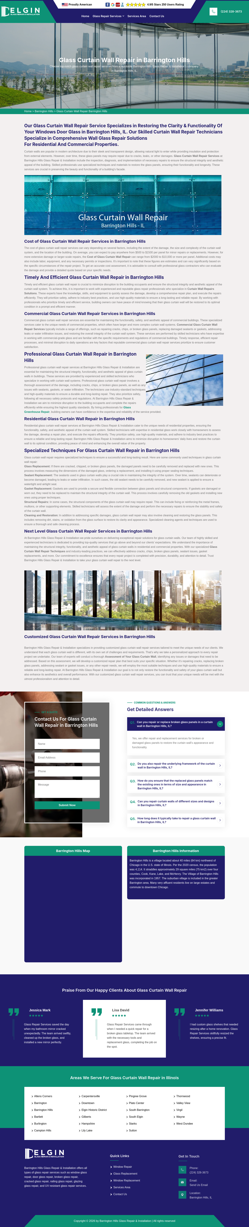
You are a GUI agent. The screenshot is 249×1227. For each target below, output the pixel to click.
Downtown (88, 1103)
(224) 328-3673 (231, 11)
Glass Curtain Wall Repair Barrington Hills (81, 111)
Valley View (183, 1103)
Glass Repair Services (107, 16)
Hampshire (88, 1123)
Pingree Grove (138, 1096)
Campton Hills (42, 1130)
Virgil (179, 1109)
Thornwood (183, 1096)
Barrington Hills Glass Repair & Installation (125, 1220)
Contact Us (156, 16)
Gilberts (86, 1116)
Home (85, 16)
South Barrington (139, 1109)
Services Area (136, 16)
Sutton (133, 1130)
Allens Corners (43, 1096)
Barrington (40, 1103)
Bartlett (38, 1116)
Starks (133, 1123)
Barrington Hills (44, 111)
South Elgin (136, 1116)
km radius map (73, 906)
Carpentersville (91, 1096)
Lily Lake (87, 1130)
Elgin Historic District (94, 1109)
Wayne (180, 1116)
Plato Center (136, 1103)
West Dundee (184, 1123)
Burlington (40, 1123)
